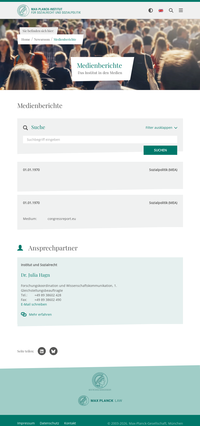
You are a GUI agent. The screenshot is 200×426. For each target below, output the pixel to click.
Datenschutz (49, 423)
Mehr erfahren (40, 314)
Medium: (30, 218)
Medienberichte (65, 39)
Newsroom (42, 39)
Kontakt (70, 423)
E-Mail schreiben (34, 304)
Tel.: (24, 295)
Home (25, 39)
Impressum (26, 423)
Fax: (24, 299)
